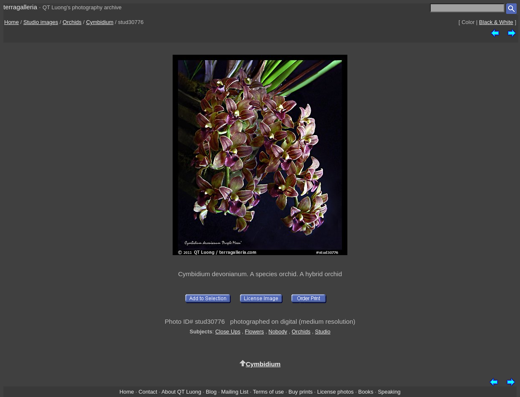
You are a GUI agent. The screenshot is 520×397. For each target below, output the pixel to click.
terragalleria (20, 7)
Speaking (389, 392)
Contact (148, 392)
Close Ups (227, 331)
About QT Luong (181, 392)
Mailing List (234, 392)
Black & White (496, 22)
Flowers (254, 331)
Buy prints (300, 392)
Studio (323, 331)
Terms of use (268, 392)
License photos (335, 392)
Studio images (41, 22)
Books (365, 392)
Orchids (72, 22)
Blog (211, 392)
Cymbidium (99, 22)
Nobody (278, 331)
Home (11, 22)
